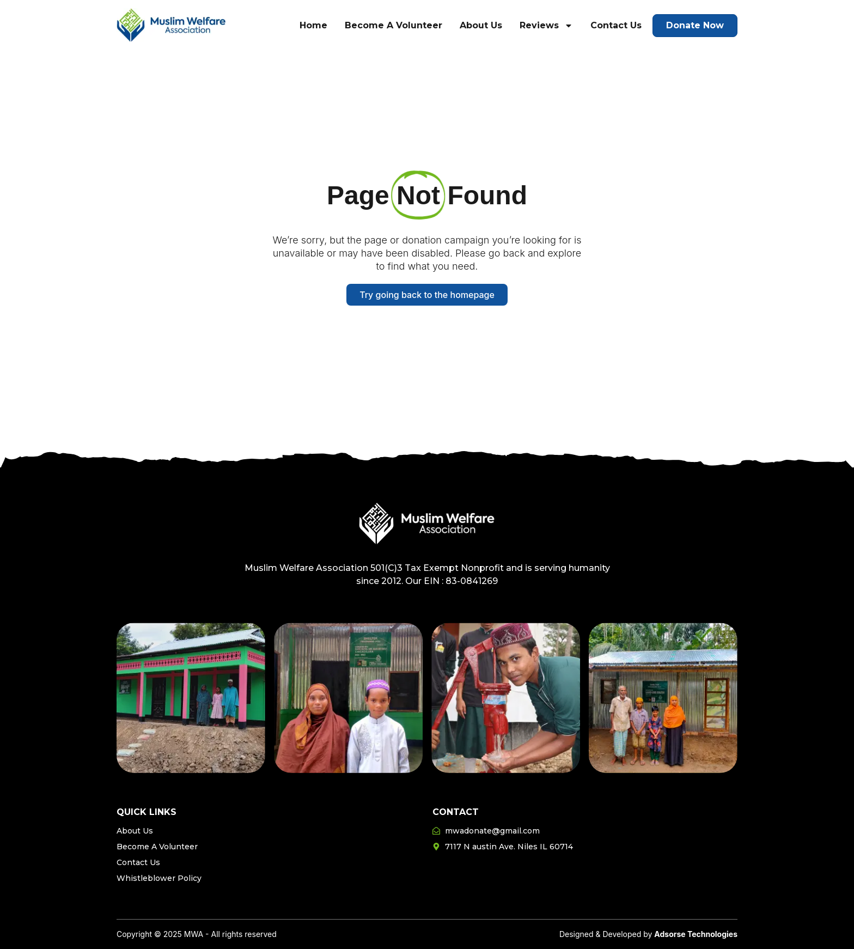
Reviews (546, 25)
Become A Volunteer (393, 25)
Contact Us (616, 25)
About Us (481, 25)
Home (313, 25)
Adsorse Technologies (695, 934)
